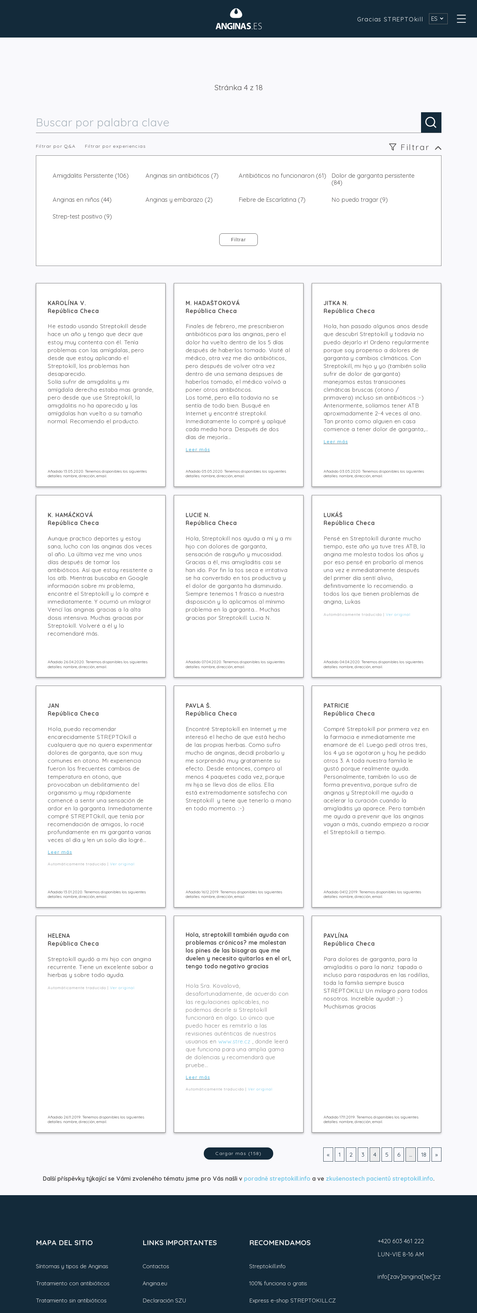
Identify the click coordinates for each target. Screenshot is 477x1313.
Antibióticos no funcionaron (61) (282, 175)
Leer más (198, 450)
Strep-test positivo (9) (82, 216)
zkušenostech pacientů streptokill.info (379, 1178)
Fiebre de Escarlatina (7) (272, 199)
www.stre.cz (234, 1041)
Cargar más (238, 1153)
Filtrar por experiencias (115, 146)
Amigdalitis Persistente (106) (91, 175)
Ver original (398, 614)
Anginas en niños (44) (82, 199)
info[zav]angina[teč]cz (409, 1276)
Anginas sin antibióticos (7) (182, 175)
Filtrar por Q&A (56, 146)
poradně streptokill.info (277, 1178)
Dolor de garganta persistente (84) (372, 179)
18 (423, 1154)
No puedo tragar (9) (359, 199)
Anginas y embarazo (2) (179, 199)
